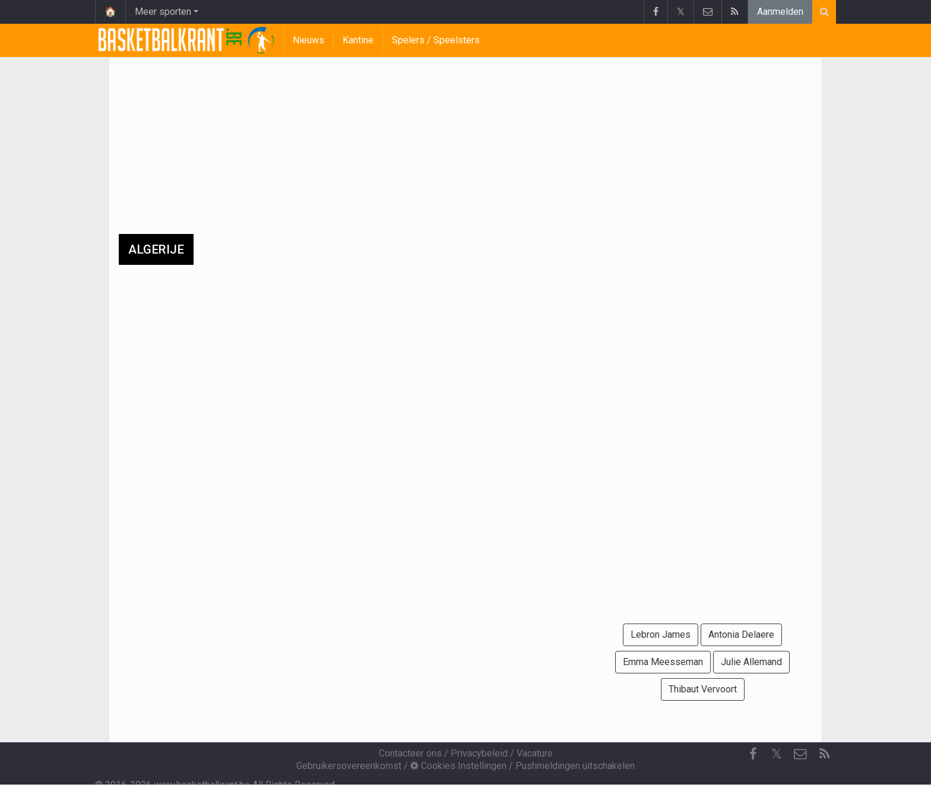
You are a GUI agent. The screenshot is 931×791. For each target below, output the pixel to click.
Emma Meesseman (663, 661)
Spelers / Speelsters (436, 40)
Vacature (535, 753)
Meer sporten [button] (163, 11)
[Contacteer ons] (800, 754)
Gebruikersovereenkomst (348, 765)
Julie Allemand (751, 661)
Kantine (358, 40)
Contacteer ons (410, 753)
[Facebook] (753, 754)
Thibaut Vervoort (703, 689)
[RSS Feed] (824, 754)
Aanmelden (780, 11)
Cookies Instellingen (458, 765)
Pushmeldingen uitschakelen (575, 765)
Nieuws (308, 40)
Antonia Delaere (741, 634)
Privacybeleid (479, 753)
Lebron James (661, 634)
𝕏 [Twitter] (776, 753)
